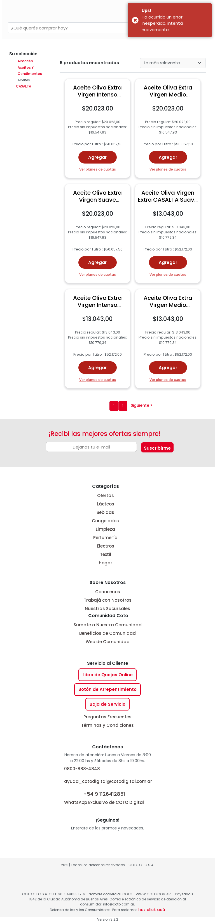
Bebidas (105, 512)
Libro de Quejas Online (108, 675)
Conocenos (107, 592)
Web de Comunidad (108, 642)
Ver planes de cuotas (97, 169)
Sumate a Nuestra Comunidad (108, 625)
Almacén (25, 61)
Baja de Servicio (107, 704)
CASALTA (23, 86)
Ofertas (105, 495)
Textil (105, 554)
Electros (105, 546)
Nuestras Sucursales (107, 608)
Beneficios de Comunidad (107, 633)
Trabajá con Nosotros (108, 600)
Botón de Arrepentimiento (107, 689)
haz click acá (151, 909)
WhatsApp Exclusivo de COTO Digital (104, 797)
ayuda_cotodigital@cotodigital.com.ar (108, 781)
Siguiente (142, 405)
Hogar (105, 563)
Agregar (97, 157)
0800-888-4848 (82, 769)
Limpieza (105, 529)
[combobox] (81, 27)
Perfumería (105, 538)
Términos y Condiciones (107, 725)
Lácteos (105, 504)
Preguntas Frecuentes (107, 717)
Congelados (105, 521)
